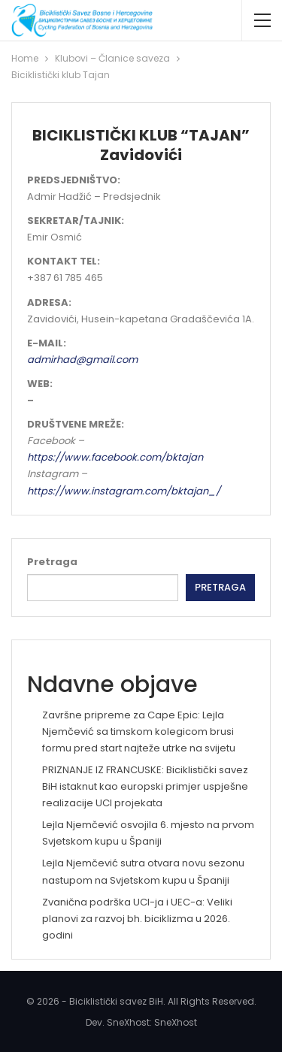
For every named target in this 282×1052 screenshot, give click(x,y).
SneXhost (175, 1022)
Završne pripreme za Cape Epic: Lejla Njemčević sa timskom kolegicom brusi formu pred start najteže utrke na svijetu (138, 731)
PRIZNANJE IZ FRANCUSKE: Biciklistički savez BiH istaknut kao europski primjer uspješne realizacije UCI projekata (145, 786)
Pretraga (52, 562)
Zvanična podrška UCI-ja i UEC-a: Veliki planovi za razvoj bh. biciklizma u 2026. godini (137, 918)
